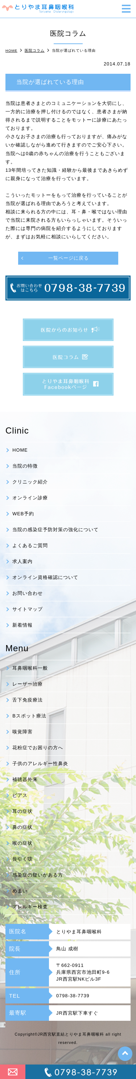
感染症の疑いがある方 (37, 875)
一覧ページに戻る (68, 258)
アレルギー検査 (30, 906)
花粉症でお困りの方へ (37, 747)
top (125, 1053)
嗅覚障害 (22, 731)
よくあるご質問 (30, 545)
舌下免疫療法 (27, 700)
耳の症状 (22, 811)
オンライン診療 (30, 497)
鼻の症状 (22, 827)
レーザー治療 (27, 684)
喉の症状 (22, 843)
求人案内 (22, 561)
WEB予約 (23, 513)
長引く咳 (22, 859)
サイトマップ (27, 609)
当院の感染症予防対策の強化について (55, 529)
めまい (20, 891)
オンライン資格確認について (45, 577)
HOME (20, 450)
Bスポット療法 (29, 715)
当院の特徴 (25, 466)
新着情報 (22, 625)
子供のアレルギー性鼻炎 (40, 763)
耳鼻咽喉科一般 (30, 668)
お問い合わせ (27, 593)
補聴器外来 (25, 779)
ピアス (20, 795)
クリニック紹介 (30, 482)
